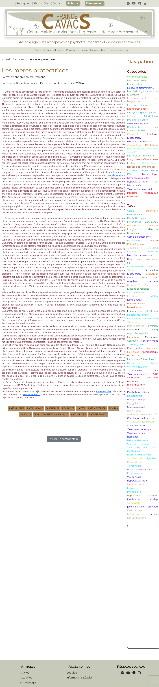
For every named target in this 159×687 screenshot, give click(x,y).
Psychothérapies (136, 218)
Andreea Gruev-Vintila (139, 414)
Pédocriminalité (136, 303)
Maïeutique (151, 337)
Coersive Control (136, 425)
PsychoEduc (151, 192)
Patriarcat (152, 348)
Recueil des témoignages (141, 166)
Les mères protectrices (41, 59)
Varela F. (143, 277)
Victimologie (134, 322)
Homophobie (134, 395)
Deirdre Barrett (135, 292)
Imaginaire (152, 259)
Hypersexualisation (137, 181)
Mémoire (153, 229)
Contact (56, 3)
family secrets (135, 499)
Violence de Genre (137, 366)
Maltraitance (134, 307)
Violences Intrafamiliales (140, 189)
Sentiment (133, 329)
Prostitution (133, 355)
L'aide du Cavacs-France (49, 50)
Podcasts (132, 192)
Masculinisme (78, 414)
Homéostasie (134, 233)
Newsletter (133, 196)
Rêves (139, 259)
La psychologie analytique (141, 112)
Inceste (81, 408)
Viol (156, 370)
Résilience (133, 436)
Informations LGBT (137, 170)
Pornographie (135, 348)
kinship (154, 499)
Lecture (131, 163)
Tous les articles (118, 50)
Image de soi (134, 491)
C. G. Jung (152, 248)
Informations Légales (79, 677)
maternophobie (103, 391)
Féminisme (151, 145)
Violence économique (139, 429)
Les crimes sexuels (137, 80)
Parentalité (52, 408)
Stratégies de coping (138, 444)
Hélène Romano (136, 514)
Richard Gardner (136, 384)
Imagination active (137, 120)
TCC (155, 181)
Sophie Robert (31, 394)
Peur (155, 277)
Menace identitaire (137, 440)
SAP (155, 374)
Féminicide (68, 408)
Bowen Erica (134, 410)
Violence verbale (136, 433)
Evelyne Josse (135, 510)
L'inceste (132, 116)
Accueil (6, 59)
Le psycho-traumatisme (140, 88)
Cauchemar (151, 274)
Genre (130, 210)
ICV (129, 174)
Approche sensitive (137, 333)
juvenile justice (135, 506)
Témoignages (28, 682)
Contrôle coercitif (136, 407)
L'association (98, 50)
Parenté (153, 514)
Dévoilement (134, 300)
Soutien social (135, 458)
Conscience (151, 222)
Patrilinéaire (16, 408)
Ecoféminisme (135, 473)
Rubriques (22, 3)
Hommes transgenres (139, 454)
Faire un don (94, 3)
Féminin (113, 408)
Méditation (152, 311)
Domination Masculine (54, 414)
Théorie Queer (135, 344)
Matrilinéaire (35, 408)
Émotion (153, 326)
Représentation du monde (142, 495)
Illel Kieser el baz (136, 296)
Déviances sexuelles (138, 178)
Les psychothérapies (138, 105)
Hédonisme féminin (138, 314)
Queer (130, 363)
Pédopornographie (137, 399)
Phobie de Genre (148, 363)
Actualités (26, 677)
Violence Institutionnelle (140, 421)
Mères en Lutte (135, 484)
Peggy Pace (133, 403)
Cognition (132, 340)
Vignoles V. (152, 458)
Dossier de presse (77, 50)
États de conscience (138, 288)
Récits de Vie (134, 185)
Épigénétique (134, 311)
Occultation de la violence (141, 418)
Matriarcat (133, 352)
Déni (36, 414)
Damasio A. (133, 285)
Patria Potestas (97, 408)
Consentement (149, 340)
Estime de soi (134, 488)
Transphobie (134, 465)
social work (133, 503)
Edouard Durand (136, 517)
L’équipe (71, 672)
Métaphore (133, 337)
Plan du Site (40, 3)
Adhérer (73, 3)
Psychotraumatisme (138, 392)
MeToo (154, 296)
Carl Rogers (151, 285)
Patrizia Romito (115, 175)
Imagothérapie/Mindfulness (142, 159)
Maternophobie (136, 388)
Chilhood (153, 506)
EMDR (154, 170)
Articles (19, 59)
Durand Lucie (134, 462)
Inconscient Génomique (140, 359)
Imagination (134, 229)
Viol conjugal (134, 477)
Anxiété (153, 281)
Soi (129, 262)
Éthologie (152, 134)
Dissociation (134, 138)
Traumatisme (134, 370)
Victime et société (137, 76)
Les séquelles (134, 84)
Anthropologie (150, 174)
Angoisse (132, 281)
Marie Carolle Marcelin (139, 469)
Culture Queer (150, 163)
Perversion (152, 270)
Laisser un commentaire (64, 439)
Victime (131, 270)
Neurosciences (135, 214)
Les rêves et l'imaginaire (140, 155)
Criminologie (134, 145)
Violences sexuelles (137, 123)
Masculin (25, 414)
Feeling (153, 329)
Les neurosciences (137, 108)
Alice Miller (133, 248)
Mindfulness (151, 116)
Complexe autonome (139, 236)
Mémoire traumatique (139, 141)
